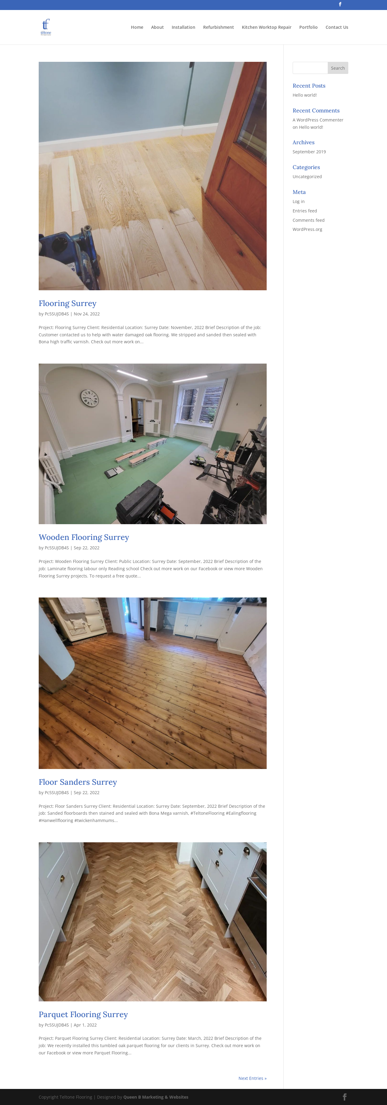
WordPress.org (307, 229)
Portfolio (308, 27)
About (157, 27)
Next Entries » (253, 1078)
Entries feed (305, 211)
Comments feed (309, 220)
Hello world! (305, 95)
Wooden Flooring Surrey (84, 537)
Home (137, 27)
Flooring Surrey (67, 303)
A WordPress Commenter (318, 120)
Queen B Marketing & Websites (155, 1097)
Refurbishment (218, 27)
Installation (183, 27)
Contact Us (337, 27)
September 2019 (309, 152)
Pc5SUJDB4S (57, 314)
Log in (299, 201)
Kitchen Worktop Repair (266, 27)
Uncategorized (307, 176)
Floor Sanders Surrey (78, 782)
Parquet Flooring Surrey (83, 1014)
